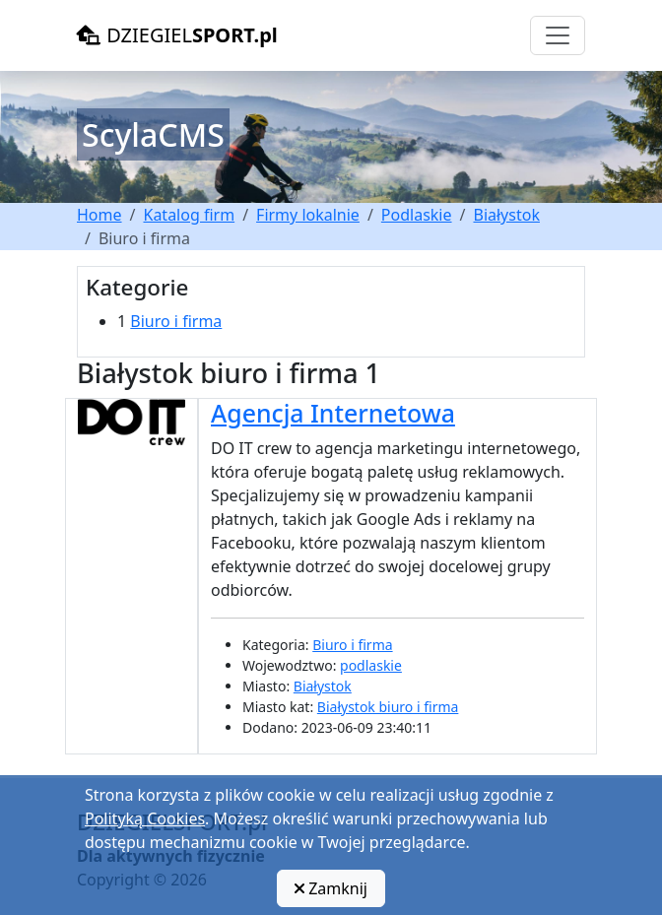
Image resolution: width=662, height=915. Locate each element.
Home (99, 215)
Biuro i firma (176, 321)
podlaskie (371, 665)
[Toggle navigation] (557, 35)
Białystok (506, 215)
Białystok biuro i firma (388, 706)
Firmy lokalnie (308, 215)
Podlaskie (416, 215)
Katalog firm (188, 215)
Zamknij (331, 888)
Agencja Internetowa (333, 412)
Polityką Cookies (145, 818)
